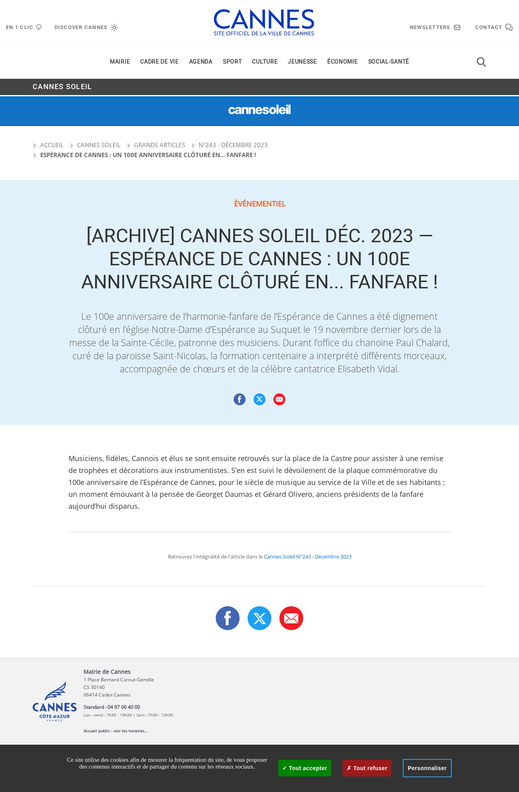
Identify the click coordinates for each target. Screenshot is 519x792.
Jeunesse (302, 63)
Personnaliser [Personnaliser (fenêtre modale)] (427, 768)
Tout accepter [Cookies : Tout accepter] (304, 768)
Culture (264, 63)
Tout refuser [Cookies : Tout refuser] (367, 768)
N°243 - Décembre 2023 (233, 145)
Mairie (120, 63)
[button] (279, 399)
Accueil (48, 145)
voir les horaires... (130, 731)
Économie (342, 63)
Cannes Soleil (62, 88)
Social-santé (388, 63)
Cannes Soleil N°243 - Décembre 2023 (307, 556)
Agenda (201, 63)
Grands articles (159, 145)
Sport (232, 63)
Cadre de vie (159, 63)
